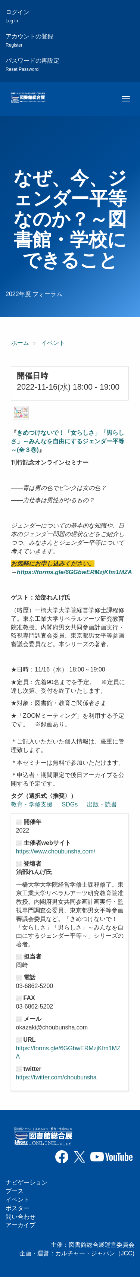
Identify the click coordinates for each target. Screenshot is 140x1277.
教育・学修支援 (32, 804)
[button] (21, 412)
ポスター (17, 1208)
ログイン (17, 16)
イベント (53, 343)
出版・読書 (102, 804)
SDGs (70, 804)
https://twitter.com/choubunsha (56, 1077)
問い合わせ (20, 1217)
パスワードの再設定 (32, 64)
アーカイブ (20, 1225)
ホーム (20, 343)
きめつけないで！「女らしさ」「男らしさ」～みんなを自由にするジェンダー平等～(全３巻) (67, 441)
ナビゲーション (26, 1182)
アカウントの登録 (29, 40)
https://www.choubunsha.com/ (56, 851)
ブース (15, 1191)
